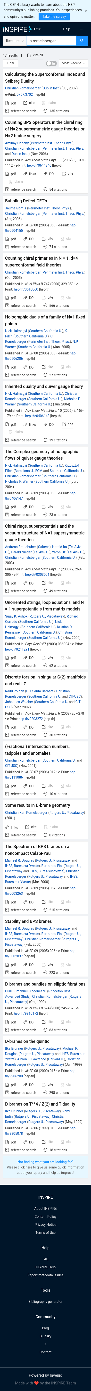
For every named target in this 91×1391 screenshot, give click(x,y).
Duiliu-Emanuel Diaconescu (25, 991)
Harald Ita (59, 547)
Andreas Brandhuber (20, 547)
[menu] (69, 29)
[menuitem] (66, 29)
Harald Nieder (21, 552)
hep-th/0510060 (26, 289)
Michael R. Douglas (19, 860)
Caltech (44, 547)
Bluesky (45, 1336)
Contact (45, 1352)
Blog (45, 1328)
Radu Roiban (14, 691)
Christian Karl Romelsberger (26, 813)
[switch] (51, 63)
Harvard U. (56, 1059)
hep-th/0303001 (37, 574)
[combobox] (51, 41)
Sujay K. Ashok (16, 616)
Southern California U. (45, 331)
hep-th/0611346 (39, 165)
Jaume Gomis (15, 208)
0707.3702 (25, 94)
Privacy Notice (45, 1225)
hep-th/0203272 (31, 719)
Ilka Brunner (14, 1048)
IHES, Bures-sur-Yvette (22, 866)
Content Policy (45, 1217)
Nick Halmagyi (16, 331)
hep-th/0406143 (37, 416)
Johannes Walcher (19, 702)
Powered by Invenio (45, 1375)
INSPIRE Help (45, 1267)
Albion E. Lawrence (31, 1059)
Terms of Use (45, 1233)
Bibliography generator (45, 1302)
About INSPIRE (45, 1209)
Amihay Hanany (17, 143)
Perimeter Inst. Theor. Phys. (51, 143)
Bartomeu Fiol (52, 866)
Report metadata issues (45, 1275)
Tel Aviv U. (41, 552)
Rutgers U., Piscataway (47, 616)
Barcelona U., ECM (28, 471)
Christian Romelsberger (23, 88)
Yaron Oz (59, 552)
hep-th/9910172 (26, 1013)
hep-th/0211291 (17, 649)
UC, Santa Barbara (39, 691)
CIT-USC (75, 696)
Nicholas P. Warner (19, 481)
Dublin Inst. (51, 88)
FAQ (45, 1259)
